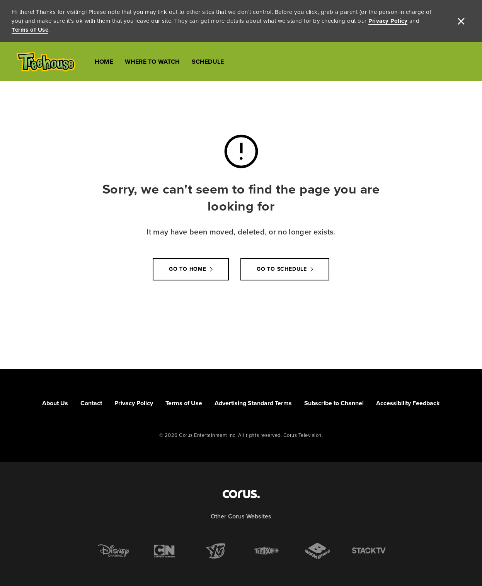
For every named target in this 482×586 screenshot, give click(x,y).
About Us (55, 403)
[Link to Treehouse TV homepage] (45, 61)
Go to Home (187, 269)
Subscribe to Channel (334, 403)
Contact (91, 403)
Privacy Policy (387, 21)
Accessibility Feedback (408, 403)
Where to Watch (152, 61)
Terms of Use (30, 29)
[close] (461, 21)
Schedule (208, 61)
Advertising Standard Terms (253, 403)
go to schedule (282, 269)
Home (104, 61)
